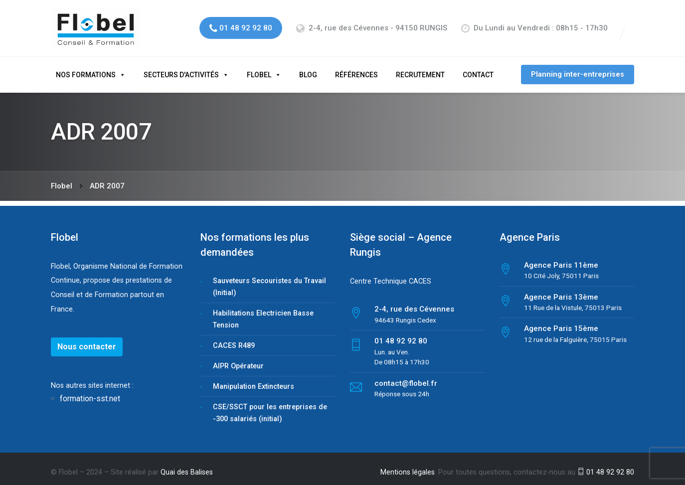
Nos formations (86, 67)
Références (356, 67)
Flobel (259, 67)
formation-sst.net (91, 391)
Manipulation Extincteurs (253, 378)
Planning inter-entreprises (577, 66)
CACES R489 (234, 337)
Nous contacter (86, 338)
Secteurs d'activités (181, 67)
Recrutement (420, 67)
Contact (478, 67)
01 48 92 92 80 (605, 464)
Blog (308, 67)
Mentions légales (407, 464)
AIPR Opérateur (238, 358)
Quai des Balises (187, 464)
